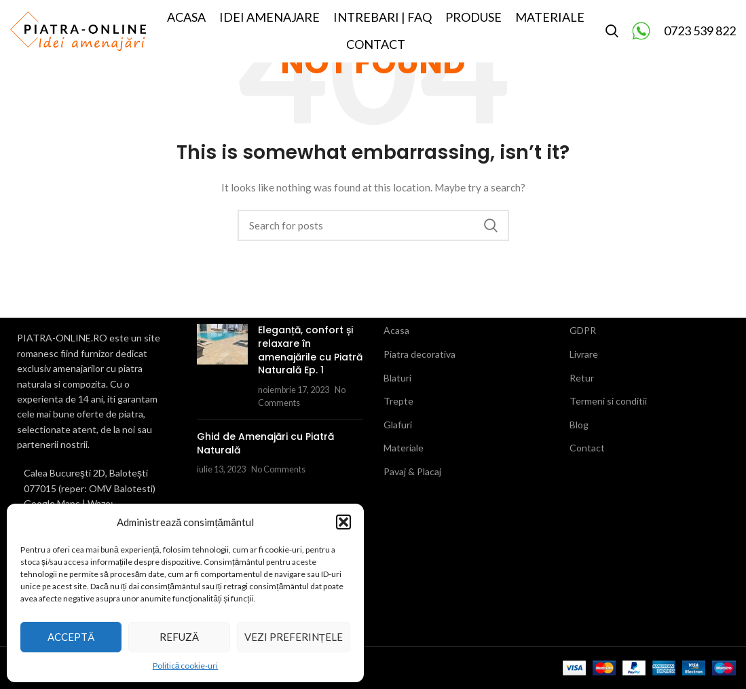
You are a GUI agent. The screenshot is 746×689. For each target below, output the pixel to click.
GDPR (583, 330)
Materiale (404, 447)
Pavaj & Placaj (412, 471)
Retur (582, 378)
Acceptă (71, 637)
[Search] (612, 36)
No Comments (278, 469)
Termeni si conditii (608, 401)
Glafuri (398, 424)
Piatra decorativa (419, 354)
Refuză (179, 637)
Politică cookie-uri (186, 665)
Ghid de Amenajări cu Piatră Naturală (265, 443)
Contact (587, 447)
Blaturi (397, 378)
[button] (343, 522)
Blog (579, 424)
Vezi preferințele (293, 637)
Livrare (584, 354)
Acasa (396, 330)
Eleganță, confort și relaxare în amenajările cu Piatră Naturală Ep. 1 (310, 350)
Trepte (398, 401)
